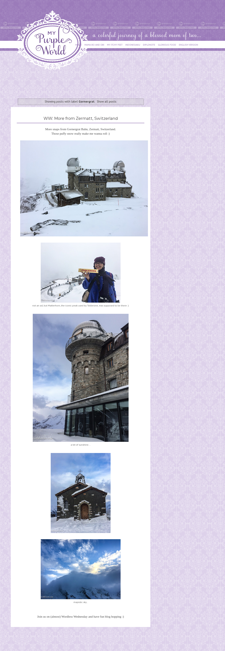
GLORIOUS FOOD (167, 44)
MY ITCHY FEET (115, 44)
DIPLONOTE (149, 44)
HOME (78, 44)
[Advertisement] (83, 82)
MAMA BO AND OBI (94, 44)
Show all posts (106, 101)
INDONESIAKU (132, 44)
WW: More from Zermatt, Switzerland (81, 118)
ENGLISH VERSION (188, 44)
